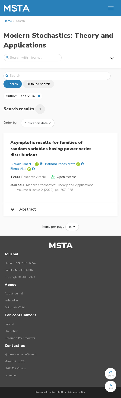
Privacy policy (77, 392)
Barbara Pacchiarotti (60, 164)
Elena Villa (18, 169)
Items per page (53, 226)
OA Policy (11, 331)
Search (12, 84)
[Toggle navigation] (110, 8)
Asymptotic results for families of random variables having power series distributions (51, 149)
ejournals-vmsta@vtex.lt (21, 354)
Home (8, 21)
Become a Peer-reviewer (20, 338)
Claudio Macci (20, 164)
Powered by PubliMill (49, 392)
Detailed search (38, 84)
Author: (21, 96)
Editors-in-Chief (15, 307)
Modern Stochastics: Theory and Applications (59, 185)
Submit (9, 324)
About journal (14, 293)
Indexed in (11, 300)
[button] (110, 373)
